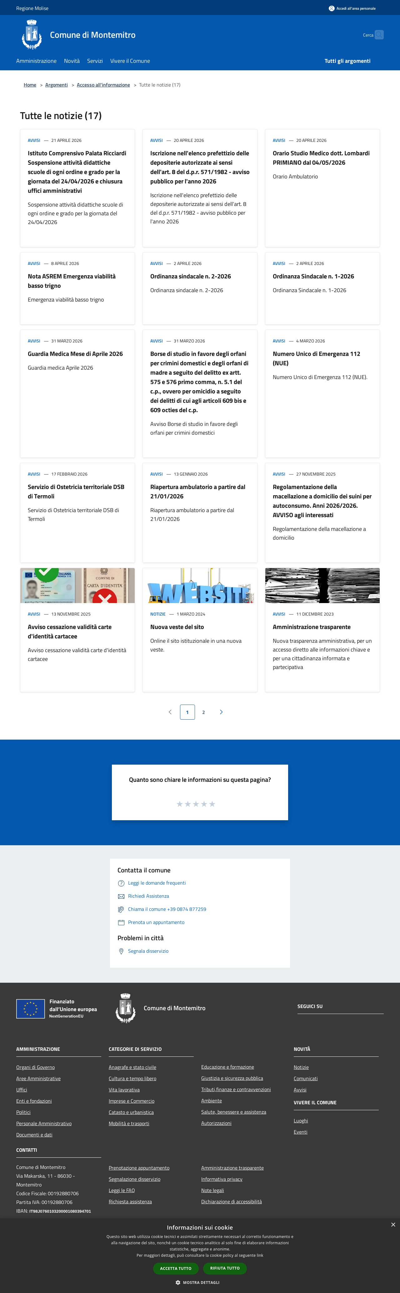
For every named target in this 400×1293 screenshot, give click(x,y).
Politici (23, 1112)
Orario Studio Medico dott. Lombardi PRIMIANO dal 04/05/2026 (321, 157)
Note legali (212, 1190)
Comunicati (306, 1078)
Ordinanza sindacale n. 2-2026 (190, 276)
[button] (200, 1282)
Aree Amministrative (38, 1078)
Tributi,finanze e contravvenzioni (236, 1089)
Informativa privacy (221, 1179)
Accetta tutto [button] (176, 1268)
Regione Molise (32, 8)
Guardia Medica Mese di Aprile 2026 (75, 353)
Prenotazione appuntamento (139, 1167)
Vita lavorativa (124, 1089)
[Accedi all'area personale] (352, 8)
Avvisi (34, 140)
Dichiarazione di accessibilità (231, 1201)
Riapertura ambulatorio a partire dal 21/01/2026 (197, 491)
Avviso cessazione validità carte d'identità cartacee (70, 631)
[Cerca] (376, 34)
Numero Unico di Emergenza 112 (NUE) (316, 358)
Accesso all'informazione (103, 84)
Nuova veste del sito (177, 627)
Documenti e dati (34, 1134)
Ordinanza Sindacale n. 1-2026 (313, 276)
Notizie (158, 614)
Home (30, 84)
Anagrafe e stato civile (132, 1067)
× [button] (393, 1225)
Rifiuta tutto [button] (225, 1268)
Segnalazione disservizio (134, 1179)
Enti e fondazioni (34, 1101)
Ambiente (211, 1100)
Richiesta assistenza (130, 1201)
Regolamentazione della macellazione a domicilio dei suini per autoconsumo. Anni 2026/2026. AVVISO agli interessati (322, 501)
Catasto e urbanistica (131, 1112)
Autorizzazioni (216, 1123)
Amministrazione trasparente (312, 627)
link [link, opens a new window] (260, 1255)
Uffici (21, 1089)
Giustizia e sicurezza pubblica (232, 1078)
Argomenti (56, 84)
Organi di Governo (35, 1067)
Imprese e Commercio (131, 1101)
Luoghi (301, 1120)
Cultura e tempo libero (132, 1078)
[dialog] (200, 1255)
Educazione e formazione (227, 1067)
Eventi (301, 1132)
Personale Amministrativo (44, 1123)
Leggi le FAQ (122, 1190)
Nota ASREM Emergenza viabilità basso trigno (72, 280)
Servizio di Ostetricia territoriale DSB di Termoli (76, 491)
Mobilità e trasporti (129, 1123)
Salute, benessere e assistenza (233, 1112)
